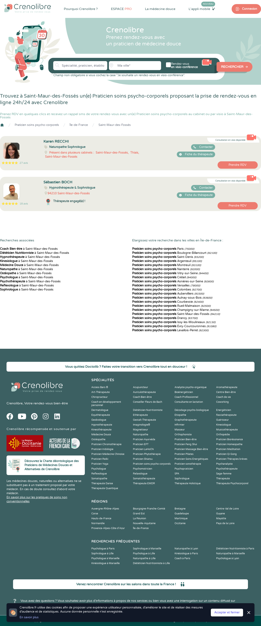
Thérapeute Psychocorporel (232, 483)
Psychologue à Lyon (227, 558)
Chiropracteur (99, 397)
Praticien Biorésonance (229, 439)
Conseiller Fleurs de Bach (147, 401)
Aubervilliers (168, 293)
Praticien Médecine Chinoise (107, 454)
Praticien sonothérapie (188, 463)
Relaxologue (140, 473)
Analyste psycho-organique (191, 387)
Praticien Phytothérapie (147, 454)
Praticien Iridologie (102, 449)
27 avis (24, 163)
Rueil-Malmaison (171, 306)
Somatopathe (99, 478)
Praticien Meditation (228, 449)
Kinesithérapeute (101, 429)
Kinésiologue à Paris (186, 553)
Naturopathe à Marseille (230, 553)
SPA (177, 473)
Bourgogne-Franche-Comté (149, 508)
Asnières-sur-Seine (173, 281)
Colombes (167, 289)
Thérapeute (223, 478)
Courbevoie (167, 302)
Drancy (165, 318)
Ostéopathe (98, 439)
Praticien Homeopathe (229, 444)
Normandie (98, 523)
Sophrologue (182, 478)
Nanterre (166, 269)
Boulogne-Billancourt (174, 253)
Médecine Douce (101, 434)
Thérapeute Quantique (104, 488)
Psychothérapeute (227, 468)
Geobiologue (98, 419)
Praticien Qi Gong (226, 454)
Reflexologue (99, 473)
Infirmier (180, 424)
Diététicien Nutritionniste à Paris (235, 548)
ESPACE (121, 9)
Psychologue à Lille (144, 553)
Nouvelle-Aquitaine (144, 523)
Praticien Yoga (99, 463)
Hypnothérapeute (101, 424)
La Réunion (139, 518)
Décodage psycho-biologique (192, 410)
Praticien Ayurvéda (144, 439)
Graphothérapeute (186, 419)
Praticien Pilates (184, 454)
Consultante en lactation (189, 401)
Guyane (220, 513)
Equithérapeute (100, 415)
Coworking (222, 401)
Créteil (164, 277)
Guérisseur (222, 419)
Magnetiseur (140, 429)
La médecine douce (160, 9)
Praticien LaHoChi (143, 449)
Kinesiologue (223, 424)
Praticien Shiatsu (143, 459)
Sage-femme (223, 473)
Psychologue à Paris (103, 548)
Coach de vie (223, 397)
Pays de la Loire (225, 523)
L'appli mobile (202, 9)
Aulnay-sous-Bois (172, 297)
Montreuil (166, 265)
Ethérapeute (140, 415)
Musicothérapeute (227, 429)
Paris (163, 249)
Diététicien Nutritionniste (148, 410)
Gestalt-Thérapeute (144, 419)
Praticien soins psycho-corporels (37, 125)
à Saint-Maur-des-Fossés (29, 249)
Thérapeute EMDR (144, 483)
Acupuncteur (140, 387)
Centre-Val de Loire (227, 508)
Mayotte (221, 518)
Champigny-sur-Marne (175, 310)
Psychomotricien (142, 468)
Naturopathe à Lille (144, 558)
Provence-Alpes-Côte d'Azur (108, 528)
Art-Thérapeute (100, 392)
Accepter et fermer (227, 612)
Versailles (166, 285)
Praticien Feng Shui (186, 444)
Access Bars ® (99, 387)
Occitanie (180, 523)
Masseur (180, 429)
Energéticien (223, 410)
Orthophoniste (183, 434)
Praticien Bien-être (186, 439)
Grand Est (139, 513)
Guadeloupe (182, 513)
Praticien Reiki (99, 459)
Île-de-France (79, 125)
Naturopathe (140, 434)
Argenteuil (167, 261)
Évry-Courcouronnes (174, 326)
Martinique (181, 518)
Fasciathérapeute (226, 415)
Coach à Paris (182, 558)
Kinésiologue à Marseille (105, 563)
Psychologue (98, 468)
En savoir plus (29, 617)
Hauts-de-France (101, 518)
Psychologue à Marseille (105, 558)
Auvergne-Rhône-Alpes (105, 508)
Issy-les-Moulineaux (174, 322)
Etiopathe (180, 415)
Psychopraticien (184, 468)
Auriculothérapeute (144, 392)
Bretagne (180, 508)
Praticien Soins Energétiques (191, 459)
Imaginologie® (141, 424)
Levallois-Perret (170, 330)
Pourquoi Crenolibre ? (81, 9)
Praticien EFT (140, 444)
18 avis (24, 203)
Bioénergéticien (184, 392)
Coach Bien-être (142, 397)
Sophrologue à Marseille (147, 548)
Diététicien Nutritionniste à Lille (151, 563)
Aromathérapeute (226, 387)
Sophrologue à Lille (102, 553)
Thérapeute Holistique (188, 483)
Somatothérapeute (144, 478)
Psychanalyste (224, 463)
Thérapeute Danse (102, 483)
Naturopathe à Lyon (186, 548)
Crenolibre (15, 403)
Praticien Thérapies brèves (231, 459)
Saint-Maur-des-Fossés (114, 125)
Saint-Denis (168, 257)
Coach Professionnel (186, 397)
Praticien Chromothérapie (106, 444)
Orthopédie (223, 434)
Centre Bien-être (226, 392)
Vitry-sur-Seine (170, 273)
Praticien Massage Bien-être (191, 449)
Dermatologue (99, 410)
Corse (94, 513)
